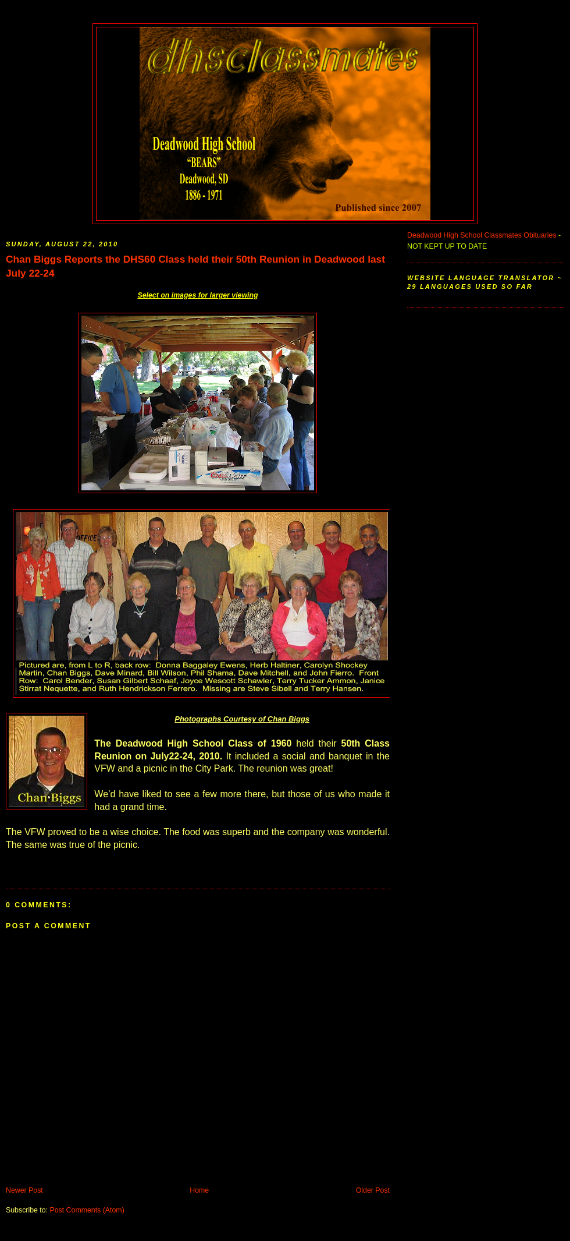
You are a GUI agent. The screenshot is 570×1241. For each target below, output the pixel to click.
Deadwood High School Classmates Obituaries (482, 235)
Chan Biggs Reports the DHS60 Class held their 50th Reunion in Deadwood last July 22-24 (195, 266)
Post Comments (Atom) (86, 1210)
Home (199, 1190)
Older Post (373, 1190)
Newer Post (24, 1190)
